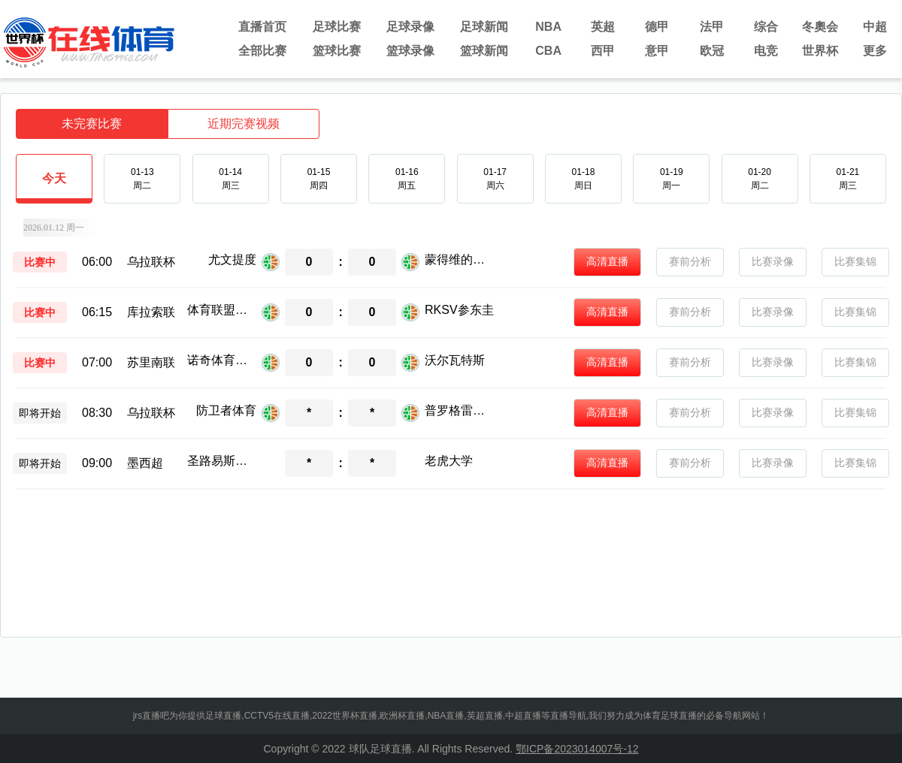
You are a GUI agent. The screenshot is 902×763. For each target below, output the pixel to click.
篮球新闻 (484, 50)
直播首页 (262, 26)
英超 (603, 26)
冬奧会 (820, 26)
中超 (875, 26)
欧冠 (712, 50)
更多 (875, 50)
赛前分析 (690, 261)
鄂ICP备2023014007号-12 (577, 749)
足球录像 (410, 26)
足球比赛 (337, 26)
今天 (54, 187)
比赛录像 (773, 261)
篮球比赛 (337, 50)
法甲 (712, 26)
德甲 (657, 26)
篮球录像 (410, 50)
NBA (548, 26)
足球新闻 (484, 26)
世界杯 (820, 50)
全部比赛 (262, 50)
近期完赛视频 (243, 123)
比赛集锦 (855, 261)
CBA (548, 50)
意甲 (657, 50)
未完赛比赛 (92, 123)
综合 (766, 26)
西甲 (603, 50)
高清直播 (607, 261)
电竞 (766, 50)
